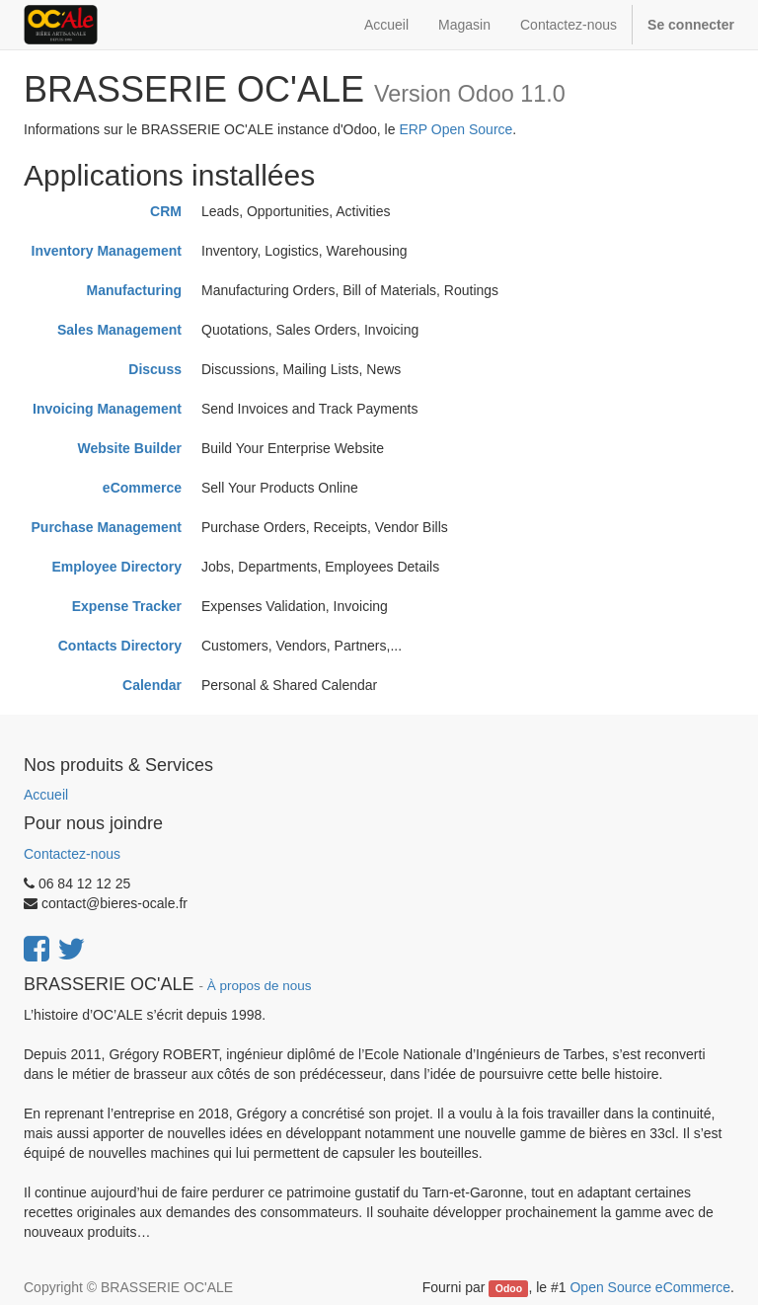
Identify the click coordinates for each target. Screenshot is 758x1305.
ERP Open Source (455, 129)
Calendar (152, 685)
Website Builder (129, 448)
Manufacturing (134, 290)
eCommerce (142, 488)
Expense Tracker (127, 606)
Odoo (508, 1288)
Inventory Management (107, 251)
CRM (166, 211)
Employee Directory (117, 567)
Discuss (155, 369)
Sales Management (119, 330)
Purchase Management (107, 527)
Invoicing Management (107, 409)
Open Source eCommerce (649, 1287)
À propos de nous (259, 985)
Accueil (46, 795)
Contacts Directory (120, 645)
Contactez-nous (72, 854)
